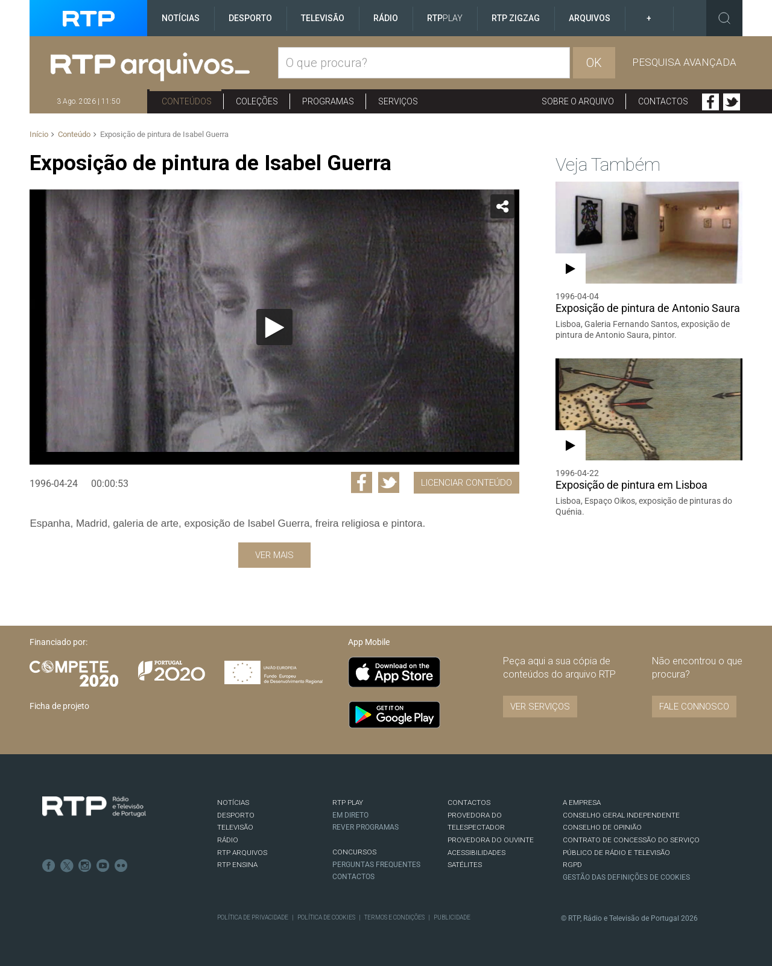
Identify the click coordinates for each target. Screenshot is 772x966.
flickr (121, 865)
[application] (274, 327)
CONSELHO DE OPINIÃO (602, 827)
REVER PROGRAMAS (365, 827)
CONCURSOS (354, 852)
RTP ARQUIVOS (242, 852)
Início (39, 134)
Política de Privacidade (252, 917)
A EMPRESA (582, 802)
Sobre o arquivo (578, 101)
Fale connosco (694, 706)
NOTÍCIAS (233, 802)
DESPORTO (236, 815)
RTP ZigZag (516, 18)
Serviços (398, 101)
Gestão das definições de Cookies (626, 877)
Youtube (103, 865)
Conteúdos (187, 101)
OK (594, 63)
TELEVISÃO (235, 827)
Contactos (663, 101)
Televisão (322, 18)
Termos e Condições (394, 917)
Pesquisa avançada (684, 62)
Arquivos (589, 18)
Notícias (181, 18)
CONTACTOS (469, 802)
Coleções (257, 101)
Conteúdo (74, 134)
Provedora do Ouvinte (491, 840)
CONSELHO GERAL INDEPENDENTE (621, 815)
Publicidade (452, 917)
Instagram (85, 865)
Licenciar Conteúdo (466, 482)
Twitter (731, 102)
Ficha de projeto (59, 706)
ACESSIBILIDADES (476, 852)
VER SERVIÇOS (540, 706)
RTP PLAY (347, 802)
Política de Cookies (326, 917)
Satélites (465, 864)
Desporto (250, 18)
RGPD (572, 864)
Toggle (724, 18)
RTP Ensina (237, 864)
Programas (328, 101)
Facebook (710, 102)
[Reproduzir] (274, 327)
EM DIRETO (350, 815)
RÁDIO (227, 840)
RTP (445, 18)
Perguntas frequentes (376, 864)
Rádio (385, 18)
